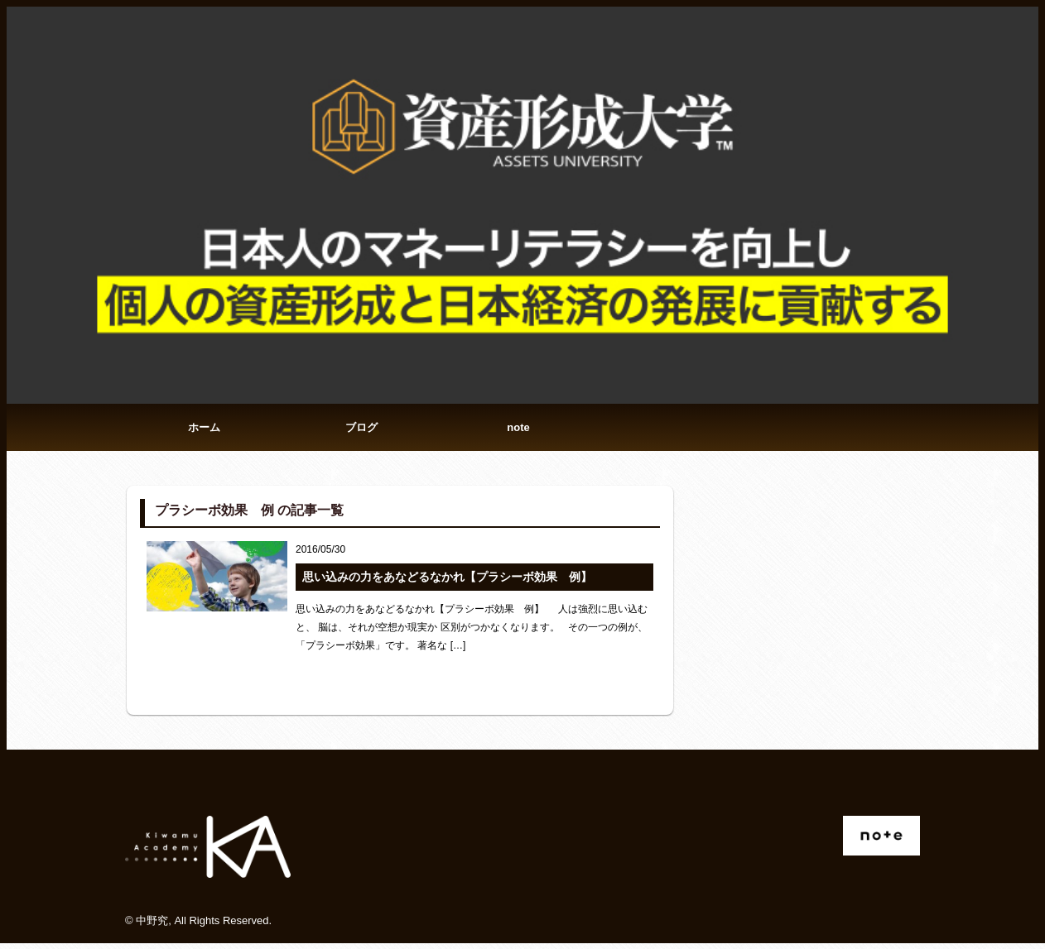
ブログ (361, 430)
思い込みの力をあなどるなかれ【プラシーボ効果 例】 (447, 582)
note (518, 430)
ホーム (204, 430)
